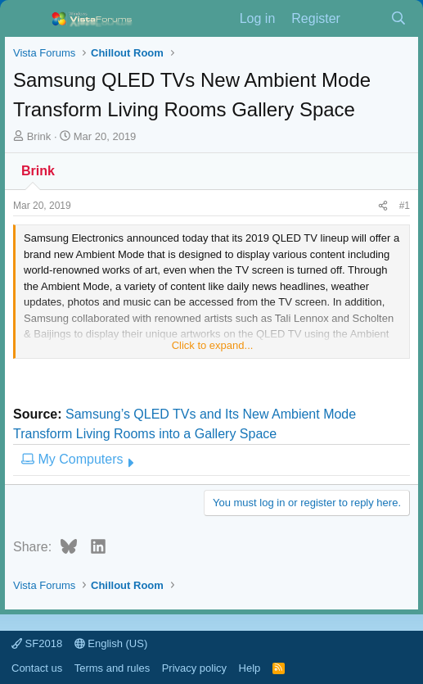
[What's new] (365, 19)
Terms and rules (112, 668)
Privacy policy (194, 668)
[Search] (398, 19)
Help (250, 668)
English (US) (111, 643)
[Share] (383, 205)
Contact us (36, 668)
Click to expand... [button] (213, 345)
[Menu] (27, 19)
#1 (404, 205)
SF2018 (36, 643)
